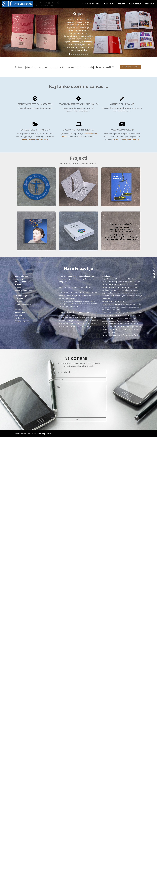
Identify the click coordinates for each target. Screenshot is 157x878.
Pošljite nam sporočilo (131, 67)
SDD (29, 434)
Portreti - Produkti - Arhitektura (126, 139)
